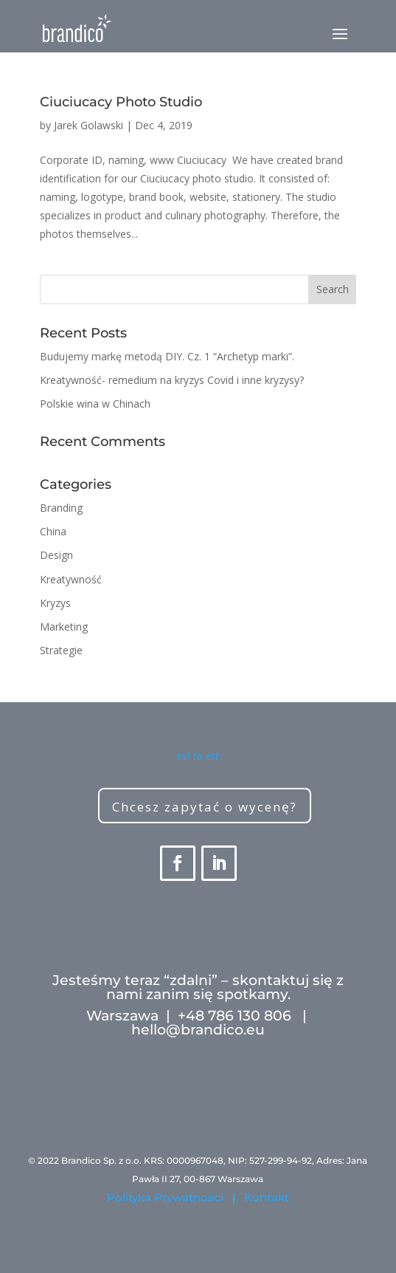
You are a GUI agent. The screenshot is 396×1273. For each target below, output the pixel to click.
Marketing (64, 627)
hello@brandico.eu (198, 1029)
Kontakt (266, 1197)
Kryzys (55, 603)
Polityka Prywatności (165, 1197)
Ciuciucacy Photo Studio (121, 102)
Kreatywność (71, 579)
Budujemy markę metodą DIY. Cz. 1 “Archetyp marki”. (167, 356)
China (53, 531)
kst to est (198, 756)
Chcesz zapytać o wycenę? (204, 806)
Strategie (61, 650)
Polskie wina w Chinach (95, 404)
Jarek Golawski (88, 125)
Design (56, 555)
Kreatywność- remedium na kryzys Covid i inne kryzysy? (172, 380)
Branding (61, 508)
